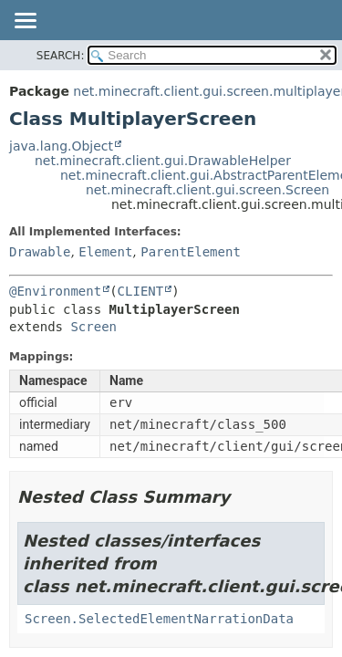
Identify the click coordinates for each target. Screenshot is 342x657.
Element (105, 252)
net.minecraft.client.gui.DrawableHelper (163, 160)
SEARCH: (60, 55)
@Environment (55, 291)
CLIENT (141, 291)
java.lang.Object (61, 146)
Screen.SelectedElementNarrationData (159, 618)
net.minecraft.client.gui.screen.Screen (207, 189)
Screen (93, 326)
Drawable (39, 252)
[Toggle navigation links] (24, 22)
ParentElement (190, 252)
